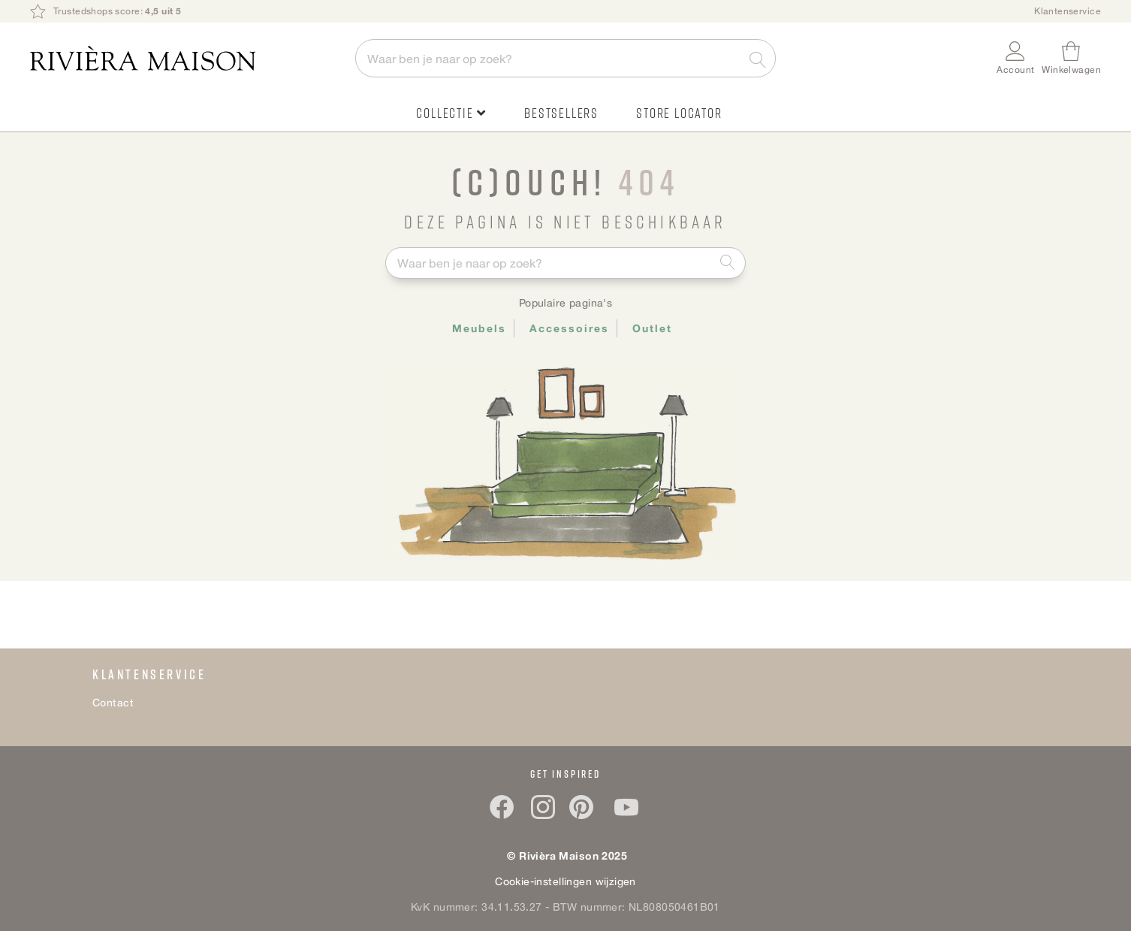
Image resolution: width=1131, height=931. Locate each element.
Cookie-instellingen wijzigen (565, 881)
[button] (1015, 58)
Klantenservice (1067, 11)
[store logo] (185, 58)
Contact (113, 702)
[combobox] (565, 58)
